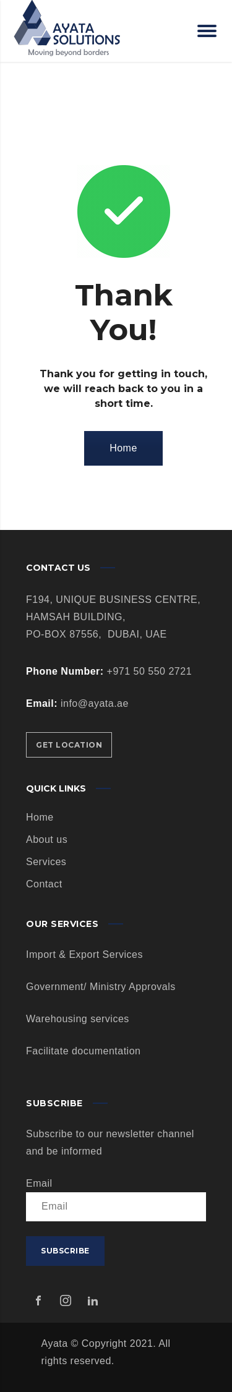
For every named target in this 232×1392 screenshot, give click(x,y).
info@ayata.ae (95, 703)
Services (46, 861)
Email (39, 1183)
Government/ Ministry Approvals (101, 986)
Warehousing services (77, 1019)
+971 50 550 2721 (148, 671)
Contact (44, 884)
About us (46, 839)
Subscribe (65, 1250)
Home (123, 448)
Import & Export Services (84, 954)
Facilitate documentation (83, 1051)
